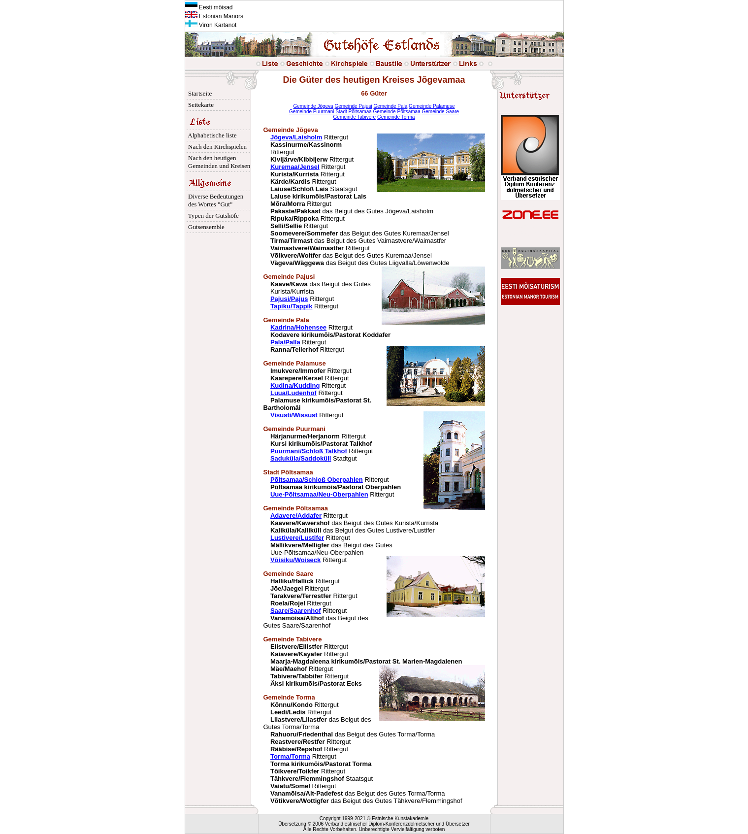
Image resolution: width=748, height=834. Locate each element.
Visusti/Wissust (294, 415)
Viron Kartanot (211, 25)
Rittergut (317, 444)
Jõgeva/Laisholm (296, 137)
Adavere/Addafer (296, 515)
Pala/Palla (285, 342)
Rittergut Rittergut (307, 378)
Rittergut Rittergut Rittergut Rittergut (310, 595)
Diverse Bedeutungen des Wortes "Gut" (214, 200)
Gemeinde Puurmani (311, 111)
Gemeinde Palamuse (432, 106)
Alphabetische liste (211, 135)
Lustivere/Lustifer (297, 537)
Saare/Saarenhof (295, 610)
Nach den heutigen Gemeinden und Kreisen (218, 161)
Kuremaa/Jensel (295, 166)
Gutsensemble (205, 227)
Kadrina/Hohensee (298, 327)
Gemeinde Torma (396, 117)
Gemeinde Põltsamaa (397, 111)
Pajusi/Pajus (289, 298)
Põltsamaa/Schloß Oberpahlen (316, 479)
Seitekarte (199, 104)
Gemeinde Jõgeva (313, 106)
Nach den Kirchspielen (216, 146)
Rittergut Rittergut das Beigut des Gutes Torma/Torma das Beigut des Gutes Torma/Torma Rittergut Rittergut (349, 730)
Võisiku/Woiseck (295, 560)
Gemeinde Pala (390, 106)
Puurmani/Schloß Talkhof (308, 451)
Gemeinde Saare (440, 111)
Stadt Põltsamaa (353, 111)
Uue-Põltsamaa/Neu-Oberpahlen (319, 494)
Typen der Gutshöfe (212, 215)
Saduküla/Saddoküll (300, 458)
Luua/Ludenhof (293, 393)
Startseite (198, 93)
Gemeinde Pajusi (353, 106)
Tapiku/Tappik (291, 306)
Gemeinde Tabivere (354, 117)
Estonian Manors (214, 16)
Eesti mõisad (209, 7)
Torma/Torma (290, 756)
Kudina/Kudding (295, 385)
